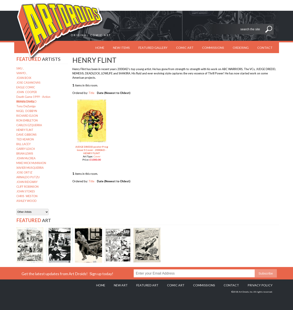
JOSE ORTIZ (24, 172)
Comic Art (185, 47)
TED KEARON (25, 139)
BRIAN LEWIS (24, 153)
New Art (121, 285)
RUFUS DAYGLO (26, 101)
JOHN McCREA (26, 158)
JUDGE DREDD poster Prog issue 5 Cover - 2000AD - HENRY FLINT (91, 150)
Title (91, 93)
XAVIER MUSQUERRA (30, 167)
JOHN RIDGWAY (26, 182)
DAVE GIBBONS (26, 134)
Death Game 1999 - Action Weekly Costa (33, 97)
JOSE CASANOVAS (28, 82)
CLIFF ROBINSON (27, 186)
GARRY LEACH (25, 148)
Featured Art (147, 285)
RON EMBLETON (27, 120)
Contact (265, 47)
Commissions (213, 47)
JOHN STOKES (25, 191)
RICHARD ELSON (27, 115)
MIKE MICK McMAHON (31, 163)
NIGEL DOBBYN (26, 111)
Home (100, 285)
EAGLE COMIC (25, 87)
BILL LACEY (23, 144)
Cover (97, 156)
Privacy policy (260, 285)
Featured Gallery (152, 47)
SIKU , (20, 68)
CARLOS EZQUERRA (29, 125)
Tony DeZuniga (26, 106)
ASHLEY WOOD (26, 201)
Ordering (241, 47)
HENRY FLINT (24, 130)
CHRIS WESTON (26, 196)
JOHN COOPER (26, 92)
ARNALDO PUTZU (28, 177)
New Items (121, 47)
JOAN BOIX (23, 78)
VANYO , (21, 73)
